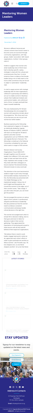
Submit (16, 364)
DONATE (24, 3)
